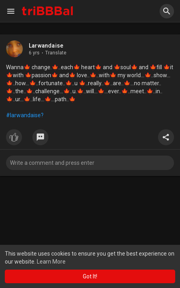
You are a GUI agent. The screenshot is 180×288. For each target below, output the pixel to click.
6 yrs (34, 53)
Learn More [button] (51, 261)
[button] (167, 11)
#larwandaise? (25, 115)
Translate (55, 53)
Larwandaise (46, 45)
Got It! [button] (90, 276)
